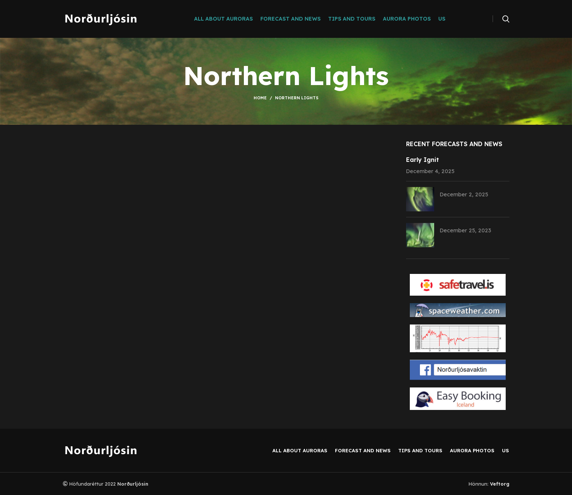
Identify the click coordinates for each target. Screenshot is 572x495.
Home (260, 97)
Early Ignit (422, 159)
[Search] (506, 18)
